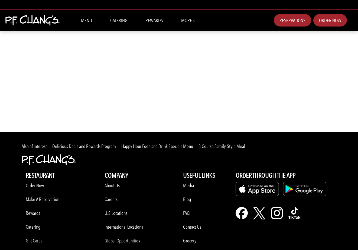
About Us (112, 185)
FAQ (186, 213)
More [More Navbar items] (188, 20)
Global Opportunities (122, 241)
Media (188, 185)
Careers (111, 199)
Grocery (189, 241)
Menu (86, 20)
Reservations (292, 20)
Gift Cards (34, 241)
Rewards (154, 20)
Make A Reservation (42, 199)
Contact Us (192, 227)
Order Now (330, 20)
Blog (187, 199)
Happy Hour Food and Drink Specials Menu (157, 146)
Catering (119, 20)
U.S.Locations (116, 213)
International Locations (124, 227)
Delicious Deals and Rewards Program (84, 146)
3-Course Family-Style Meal (221, 146)
